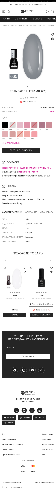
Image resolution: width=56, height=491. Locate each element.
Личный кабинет (48, 444)
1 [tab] (27, 86)
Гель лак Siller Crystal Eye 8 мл (41, 297)
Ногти (6, 19)
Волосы (37, 19)
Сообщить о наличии (21, 150)
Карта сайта (46, 439)
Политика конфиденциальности (44, 482)
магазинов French (28, 172)
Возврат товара (47, 434)
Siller (51, 112)
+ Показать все (11, 143)
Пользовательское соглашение (11, 482)
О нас (4, 434)
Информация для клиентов (12, 444)
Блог (43, 454)
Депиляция (21, 19)
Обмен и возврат (8, 449)
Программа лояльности (11, 454)
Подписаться (28, 356)
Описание (31, 212)
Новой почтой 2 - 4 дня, (26, 168)
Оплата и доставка (9, 439)
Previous (5, 259)
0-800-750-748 (37, 4)
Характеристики (12, 212)
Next (50, 259)
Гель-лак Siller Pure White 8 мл (14, 297)
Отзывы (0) (46, 212)
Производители (47, 449)
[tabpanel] (28, 57)
